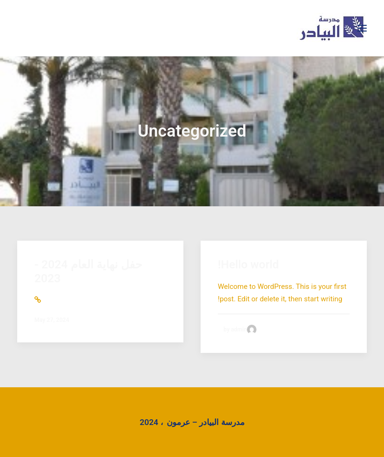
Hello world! (248, 264)
